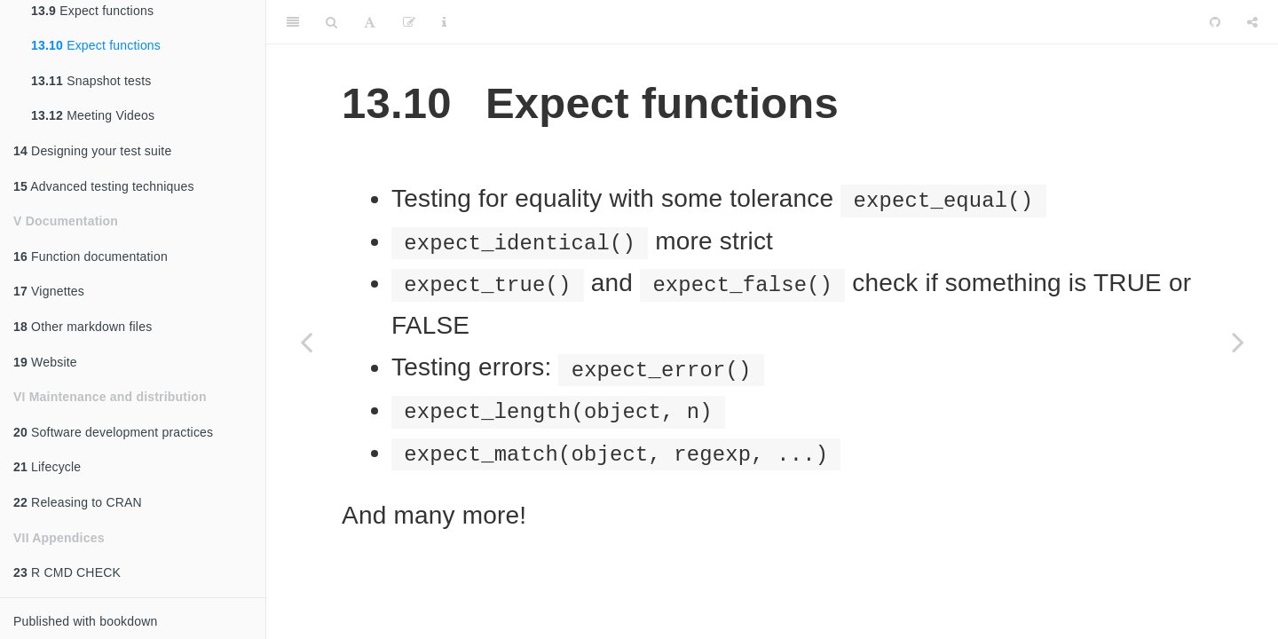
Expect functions (96, 45)
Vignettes (48, 291)
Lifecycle (47, 467)
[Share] (1252, 22)
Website (45, 362)
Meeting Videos (92, 115)
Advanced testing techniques (103, 186)
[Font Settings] (370, 22)
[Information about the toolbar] (444, 22)
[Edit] (409, 22)
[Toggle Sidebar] (292, 22)
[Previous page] (306, 341)
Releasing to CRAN (77, 502)
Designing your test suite (92, 151)
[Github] (1215, 22)
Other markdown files (82, 327)
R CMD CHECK (67, 572)
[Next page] (1238, 341)
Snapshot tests (91, 81)
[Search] (331, 22)
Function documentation (90, 256)
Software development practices (113, 432)
